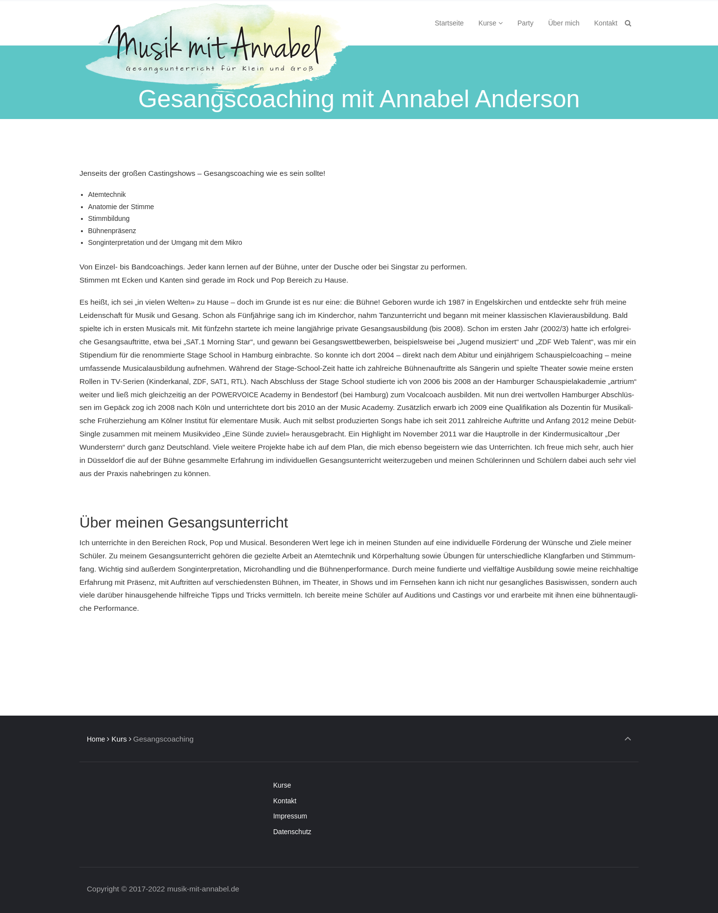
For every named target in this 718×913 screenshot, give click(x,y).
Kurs (119, 739)
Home (96, 739)
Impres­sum (290, 816)
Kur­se (282, 785)
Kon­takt (284, 801)
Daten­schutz (292, 832)
